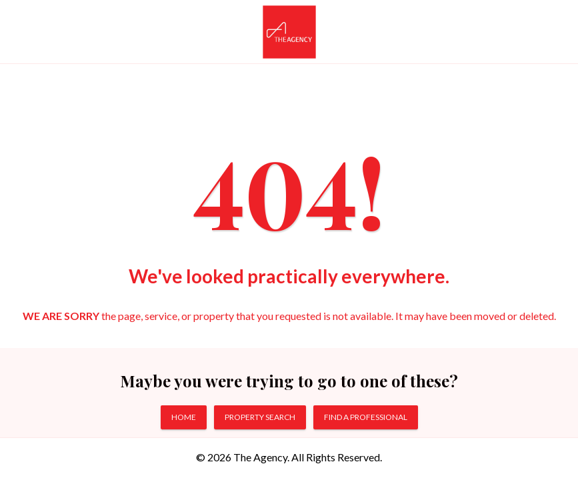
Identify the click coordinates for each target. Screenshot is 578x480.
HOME (183, 417)
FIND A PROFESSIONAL (365, 417)
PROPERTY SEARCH (260, 417)
